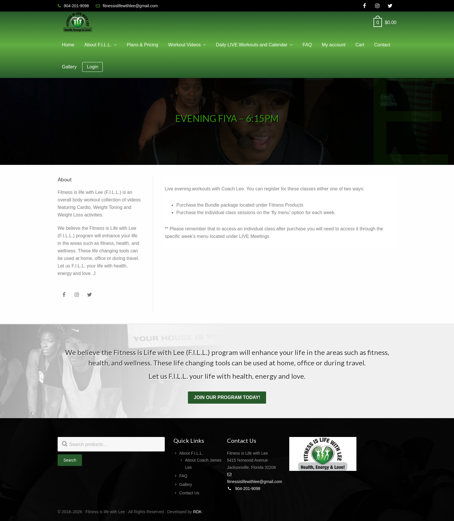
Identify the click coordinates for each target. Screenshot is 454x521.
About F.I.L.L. (191, 453)
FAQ (183, 475)
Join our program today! (227, 397)
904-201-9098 (243, 488)
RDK (197, 511)
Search (69, 460)
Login (92, 66)
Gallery (185, 484)
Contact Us (189, 493)
